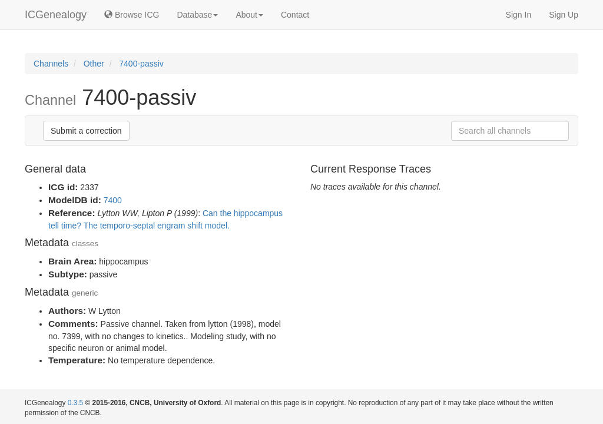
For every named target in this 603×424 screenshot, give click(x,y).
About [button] (249, 14)
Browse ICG (131, 14)
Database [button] (197, 14)
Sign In (519, 14)
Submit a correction (86, 130)
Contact (295, 14)
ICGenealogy (56, 15)
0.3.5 (75, 403)
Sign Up (563, 14)
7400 (113, 200)
